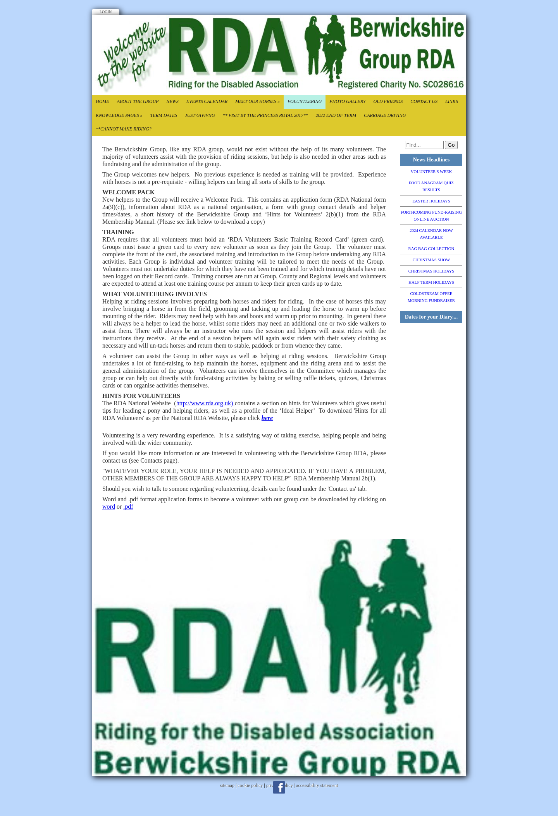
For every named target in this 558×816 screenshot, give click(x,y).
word (108, 506)
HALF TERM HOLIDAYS (431, 282)
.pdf (128, 506)
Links (451, 101)
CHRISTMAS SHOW (431, 259)
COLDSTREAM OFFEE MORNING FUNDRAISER (431, 297)
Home (102, 101)
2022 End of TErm (336, 115)
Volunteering (305, 101)
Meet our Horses (257, 101)
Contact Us (423, 101)
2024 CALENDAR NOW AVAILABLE (431, 234)
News (172, 101)
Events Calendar (206, 101)
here (267, 418)
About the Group (138, 101)
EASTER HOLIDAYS (431, 201)
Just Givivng (200, 115)
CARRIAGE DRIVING (385, 115)
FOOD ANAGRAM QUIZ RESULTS (431, 186)
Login (106, 12)
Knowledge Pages (119, 115)
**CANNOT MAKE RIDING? (124, 129)
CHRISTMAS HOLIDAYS (431, 271)
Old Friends (388, 101)
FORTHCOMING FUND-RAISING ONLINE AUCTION (431, 215)
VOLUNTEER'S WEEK (431, 171)
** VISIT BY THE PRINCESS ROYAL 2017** (265, 115)
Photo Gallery (347, 101)
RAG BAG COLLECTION (431, 248)
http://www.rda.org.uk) (205, 403)
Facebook (279, 787)
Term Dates (163, 115)
